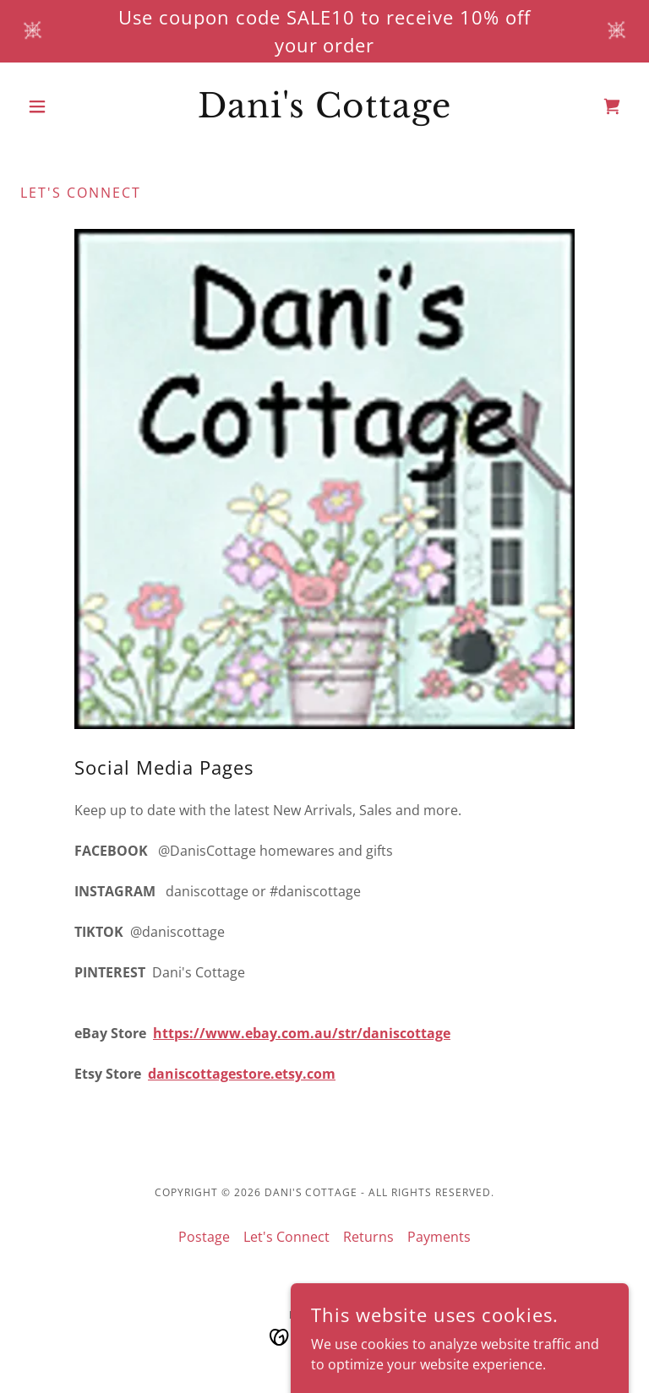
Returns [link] (368, 1236)
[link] (324, 112)
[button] (66, 106)
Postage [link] (204, 1236)
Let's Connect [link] (286, 1236)
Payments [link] (439, 1236)
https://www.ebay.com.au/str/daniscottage (301, 1033)
